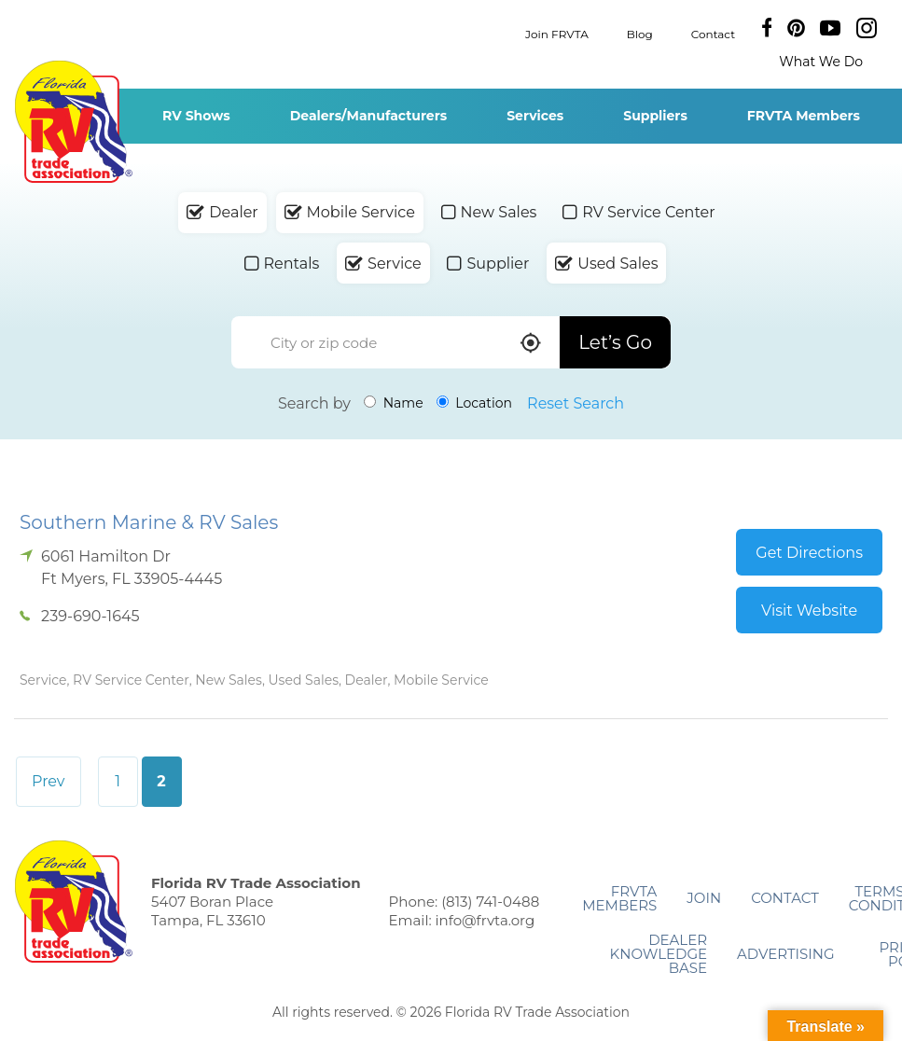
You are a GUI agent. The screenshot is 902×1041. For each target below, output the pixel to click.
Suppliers (655, 115)
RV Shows (196, 115)
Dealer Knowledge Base (658, 954)
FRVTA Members (803, 115)
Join (704, 898)
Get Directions (809, 553)
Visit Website (809, 610)
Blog (640, 33)
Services (535, 115)
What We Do (821, 61)
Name (393, 403)
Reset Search (575, 403)
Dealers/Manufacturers (368, 115)
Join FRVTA (557, 33)
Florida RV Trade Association (73, 122)
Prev (48, 781)
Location (474, 403)
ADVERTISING (786, 954)
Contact (713, 33)
